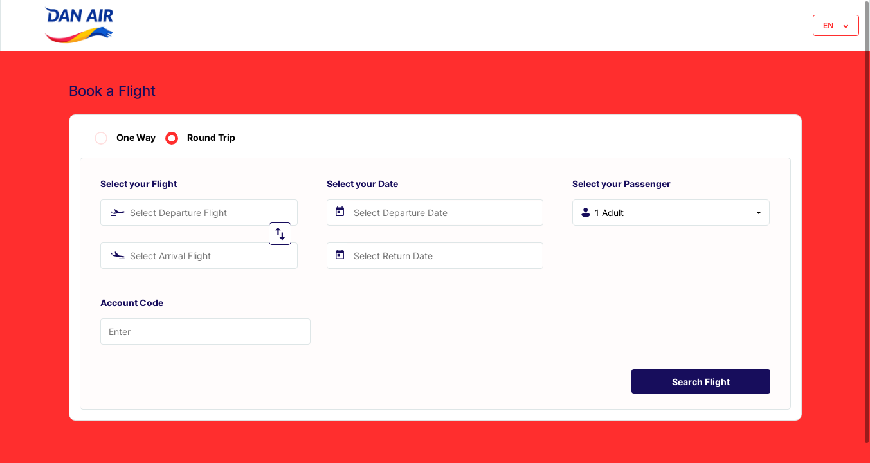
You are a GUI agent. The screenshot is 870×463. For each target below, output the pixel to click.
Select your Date (362, 183)
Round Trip (211, 137)
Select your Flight (138, 183)
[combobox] (199, 212)
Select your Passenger (621, 183)
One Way (136, 137)
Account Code (131, 302)
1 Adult (609, 212)
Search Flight (701, 381)
